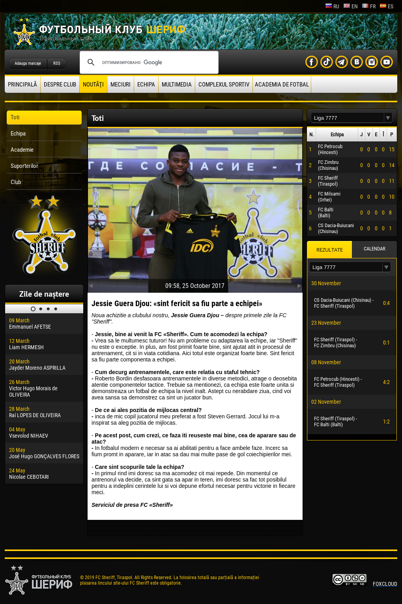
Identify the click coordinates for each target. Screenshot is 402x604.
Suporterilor (24, 165)
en (350, 6)
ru (332, 6)
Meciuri (120, 84)
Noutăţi (93, 84)
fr (369, 6)
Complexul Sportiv (223, 84)
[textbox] (347, 118)
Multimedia (177, 84)
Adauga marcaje (28, 63)
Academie (22, 149)
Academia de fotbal (282, 84)
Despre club (60, 84)
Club (16, 182)
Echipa (146, 84)
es (386, 6)
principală (22, 84)
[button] (388, 118)
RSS (56, 63)
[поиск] (148, 62)
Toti (15, 117)
